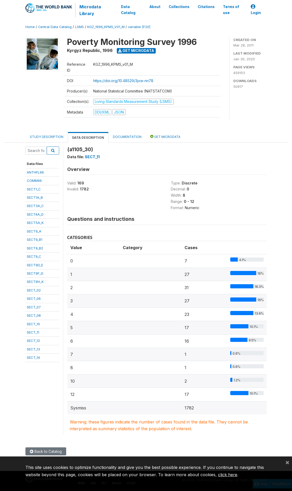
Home (30, 27)
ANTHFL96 (35, 172)
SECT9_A (34, 231)
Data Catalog (128, 10)
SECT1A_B (35, 197)
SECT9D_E (35, 265)
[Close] (287, 462)
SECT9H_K (35, 282)
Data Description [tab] (88, 138)
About (154, 7)
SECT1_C (34, 189)
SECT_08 (34, 315)
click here (227, 474)
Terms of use (231, 10)
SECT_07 (34, 307)
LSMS (79, 27)
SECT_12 (33, 341)
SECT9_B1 (34, 239)
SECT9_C (34, 256)
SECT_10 (33, 324)
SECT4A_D (35, 214)
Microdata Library (90, 10)
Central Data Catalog (55, 27)
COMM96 (34, 180)
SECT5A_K (35, 223)
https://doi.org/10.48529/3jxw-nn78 (123, 80)
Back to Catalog (46, 451)
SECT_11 (33, 332)
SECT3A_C (35, 206)
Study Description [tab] (46, 137)
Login (256, 10)
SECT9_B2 (35, 248)
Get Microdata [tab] (165, 136)
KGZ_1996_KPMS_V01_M (106, 27)
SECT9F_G (35, 273)
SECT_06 (34, 298)
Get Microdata (136, 50)
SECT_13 (33, 349)
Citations (206, 7)
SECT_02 (34, 290)
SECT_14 (33, 357)
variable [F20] (139, 27)
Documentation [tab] (127, 137)
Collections (178, 7)
